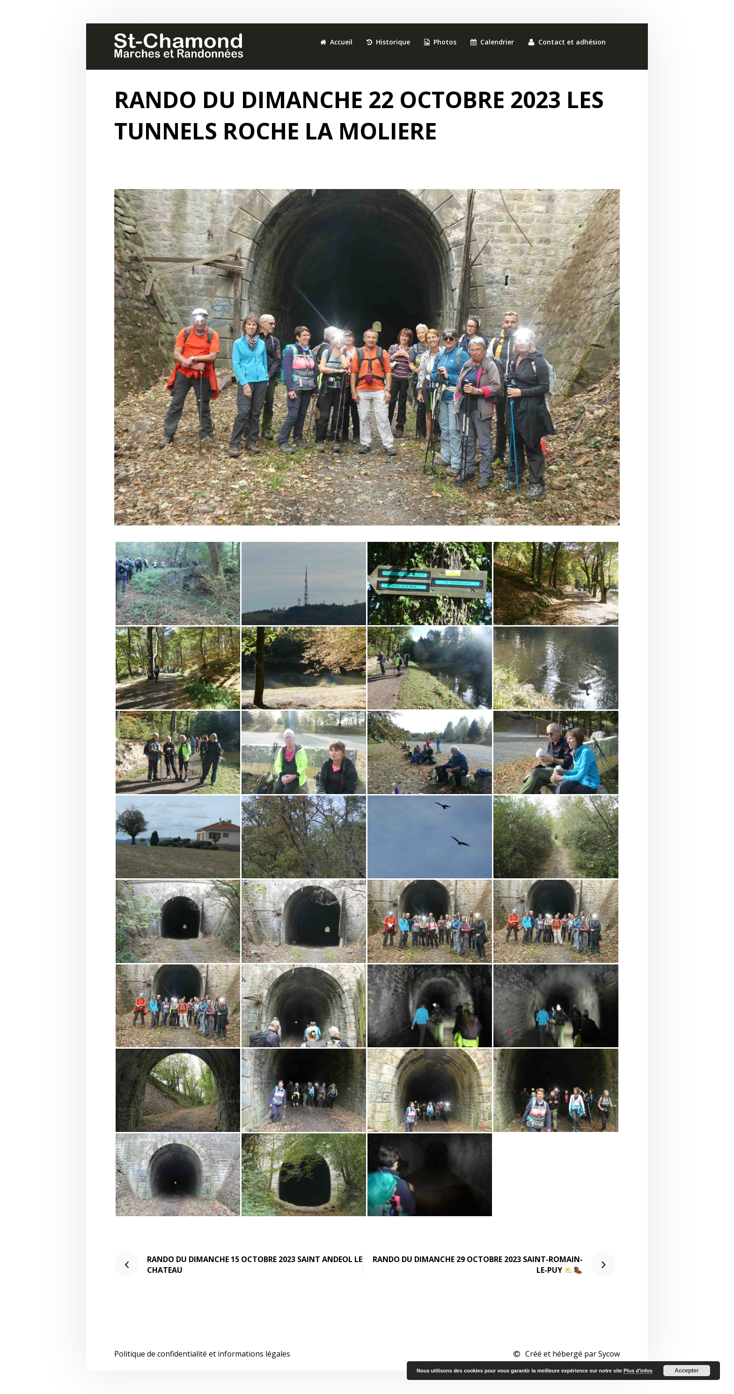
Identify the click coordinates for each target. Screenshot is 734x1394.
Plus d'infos (638, 1370)
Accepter (686, 1370)
